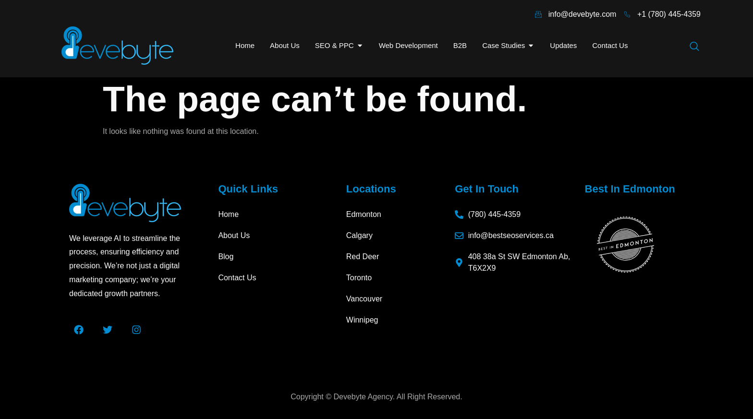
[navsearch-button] (694, 47)
